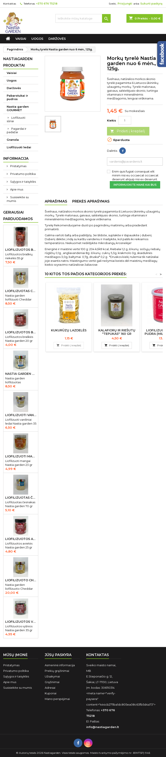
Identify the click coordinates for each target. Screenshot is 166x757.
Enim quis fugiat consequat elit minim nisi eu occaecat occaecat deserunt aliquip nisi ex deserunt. (135, 175)
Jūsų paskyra (58, 655)
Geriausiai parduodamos (18, 215)
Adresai (50, 687)
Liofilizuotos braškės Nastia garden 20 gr (20, 332)
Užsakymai (52, 676)
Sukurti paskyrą (151, 3)
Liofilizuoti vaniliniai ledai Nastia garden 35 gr (20, 415)
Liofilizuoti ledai (19, 147)
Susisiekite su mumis (18, 199)
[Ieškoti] (83, 18)
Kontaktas (9, 3)
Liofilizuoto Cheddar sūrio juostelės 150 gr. (20, 580)
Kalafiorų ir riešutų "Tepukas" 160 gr (116, 332)
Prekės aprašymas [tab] (91, 201)
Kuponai (50, 693)
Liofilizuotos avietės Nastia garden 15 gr (20, 539)
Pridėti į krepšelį (127, 131)
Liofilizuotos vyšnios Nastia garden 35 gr (20, 621)
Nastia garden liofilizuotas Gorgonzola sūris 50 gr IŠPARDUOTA (20, 373)
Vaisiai (20, 39)
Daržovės (57, 39)
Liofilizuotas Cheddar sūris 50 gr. (20, 291)
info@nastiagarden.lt (102, 727)
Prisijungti (125, 3)
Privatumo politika (23, 174)
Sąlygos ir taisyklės (23, 181)
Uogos (37, 39)
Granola (13, 139)
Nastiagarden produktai (18, 62)
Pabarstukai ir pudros (17, 97)
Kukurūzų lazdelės (68, 330)
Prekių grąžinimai (57, 670)
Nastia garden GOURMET (18, 108)
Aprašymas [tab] (56, 201)
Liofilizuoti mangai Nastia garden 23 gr (20, 456)
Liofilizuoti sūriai (16, 119)
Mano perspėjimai (57, 699)
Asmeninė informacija (60, 665)
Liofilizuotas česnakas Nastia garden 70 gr (20, 497)
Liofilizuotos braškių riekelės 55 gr (20, 249)
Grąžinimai (52, 682)
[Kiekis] (124, 120)
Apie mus (16, 189)
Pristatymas (18, 166)
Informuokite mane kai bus (134, 184)
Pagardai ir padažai (16, 130)
